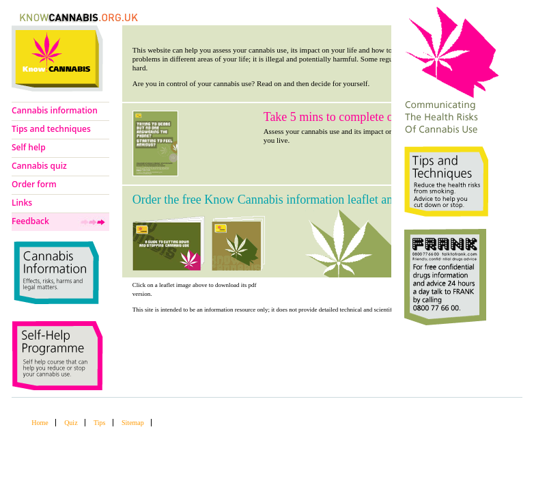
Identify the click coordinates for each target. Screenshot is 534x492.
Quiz (70, 422)
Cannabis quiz (39, 166)
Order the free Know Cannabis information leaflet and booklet (285, 199)
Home (39, 422)
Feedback (30, 221)
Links (22, 202)
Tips (99, 422)
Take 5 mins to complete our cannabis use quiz (379, 117)
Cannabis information (55, 110)
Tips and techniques (51, 129)
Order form (34, 184)
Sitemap (133, 422)
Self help (29, 147)
